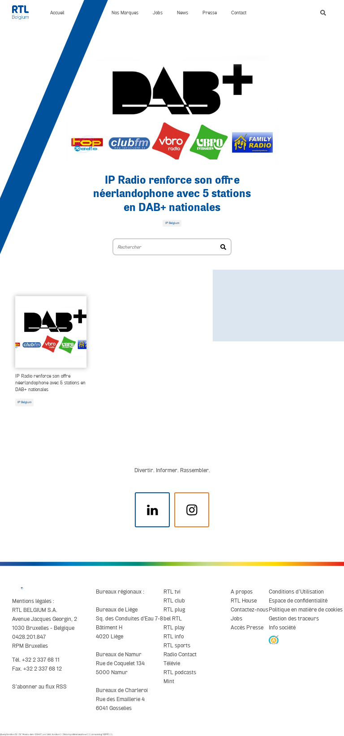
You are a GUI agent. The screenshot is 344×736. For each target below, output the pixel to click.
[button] (323, 13)
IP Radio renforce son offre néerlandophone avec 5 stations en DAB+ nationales (172, 194)
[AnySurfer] (273, 639)
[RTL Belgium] (24, 12)
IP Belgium (24, 402)
